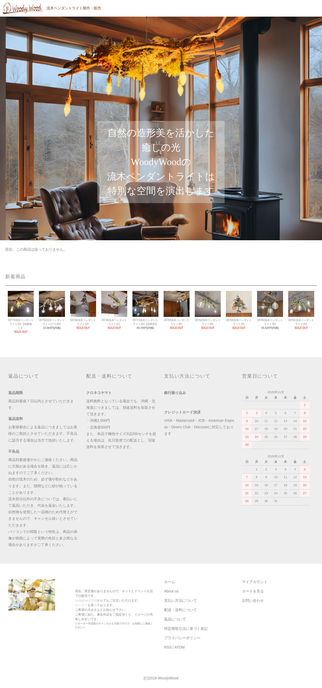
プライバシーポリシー (182, 638)
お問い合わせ (253, 600)
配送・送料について (180, 610)
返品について (175, 619)
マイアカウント (254, 582)
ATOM (180, 647)
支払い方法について (180, 600)
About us (171, 591)
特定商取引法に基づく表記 (186, 628)
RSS (168, 647)
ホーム (169, 582)
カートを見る (253, 591)
